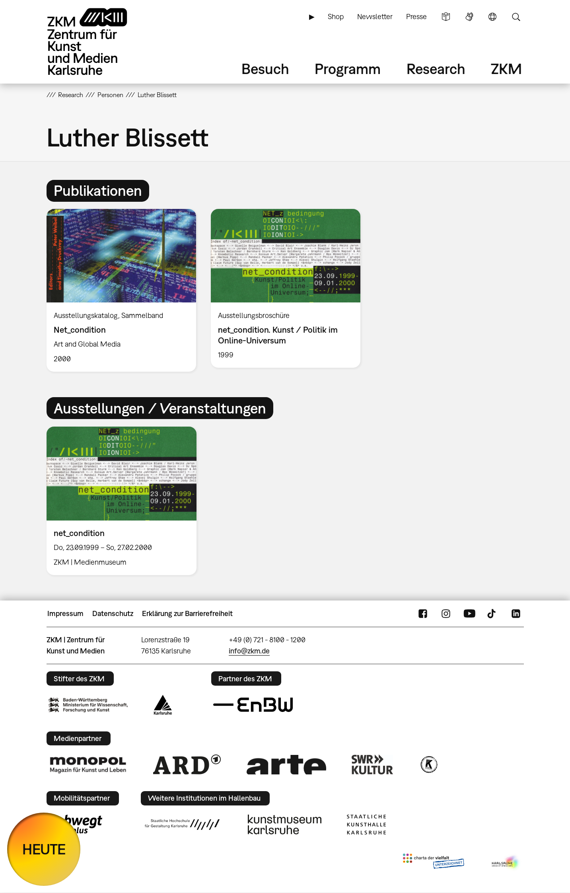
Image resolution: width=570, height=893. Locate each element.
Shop (336, 16)
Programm (348, 68)
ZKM (506, 68)
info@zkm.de (249, 651)
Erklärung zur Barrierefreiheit (187, 613)
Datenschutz (112, 613)
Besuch (265, 68)
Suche (516, 16)
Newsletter (375, 16)
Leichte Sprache (446, 16)
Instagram (446, 613)
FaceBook (423, 613)
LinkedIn (516, 613)
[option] (121, 290)
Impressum (65, 613)
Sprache (492, 16)
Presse (416, 16)
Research (436, 68)
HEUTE (44, 849)
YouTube (469, 613)
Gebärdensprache (469, 16)
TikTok (492, 613)
